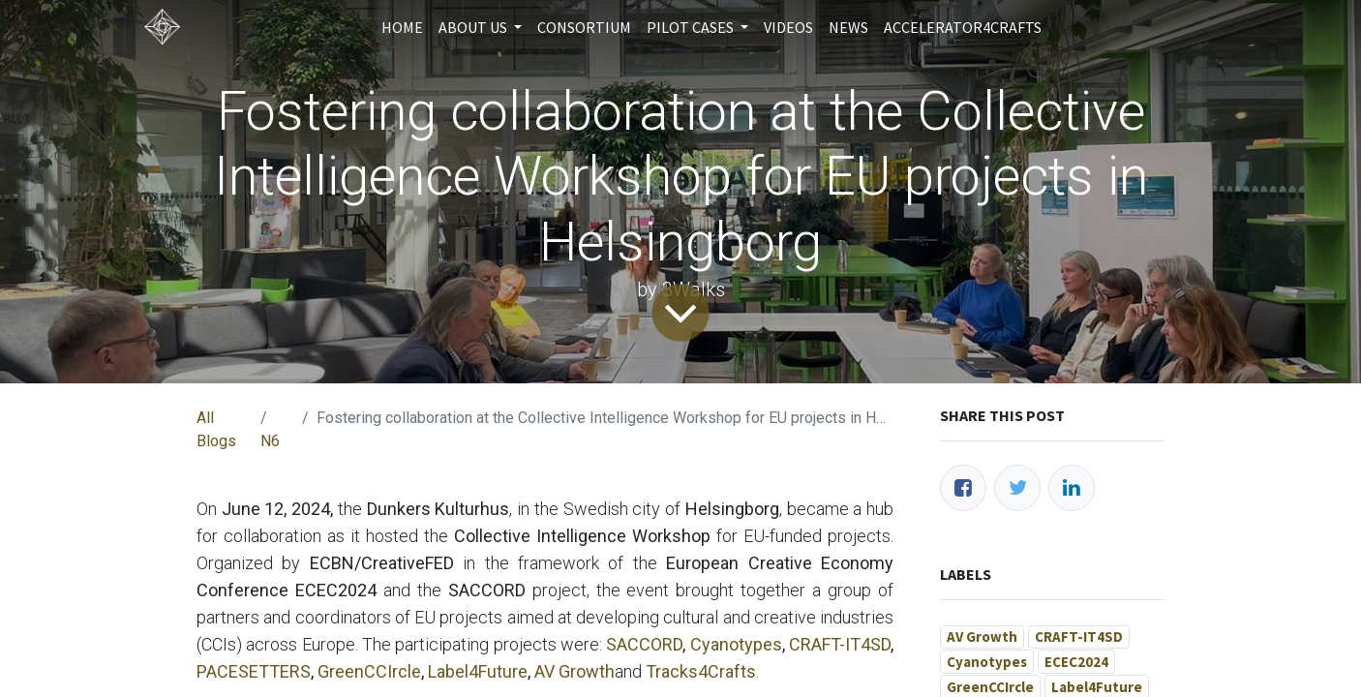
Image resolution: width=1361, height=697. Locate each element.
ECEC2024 (1076, 661)
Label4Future (478, 671)
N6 (270, 441)
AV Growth (574, 671)
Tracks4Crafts (701, 671)
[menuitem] (402, 27)
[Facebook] (963, 488)
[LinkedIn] (1071, 488)
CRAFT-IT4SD (840, 644)
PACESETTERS (254, 671)
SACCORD (644, 644)
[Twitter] (1017, 488)
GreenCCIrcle (369, 671)
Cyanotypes (736, 644)
